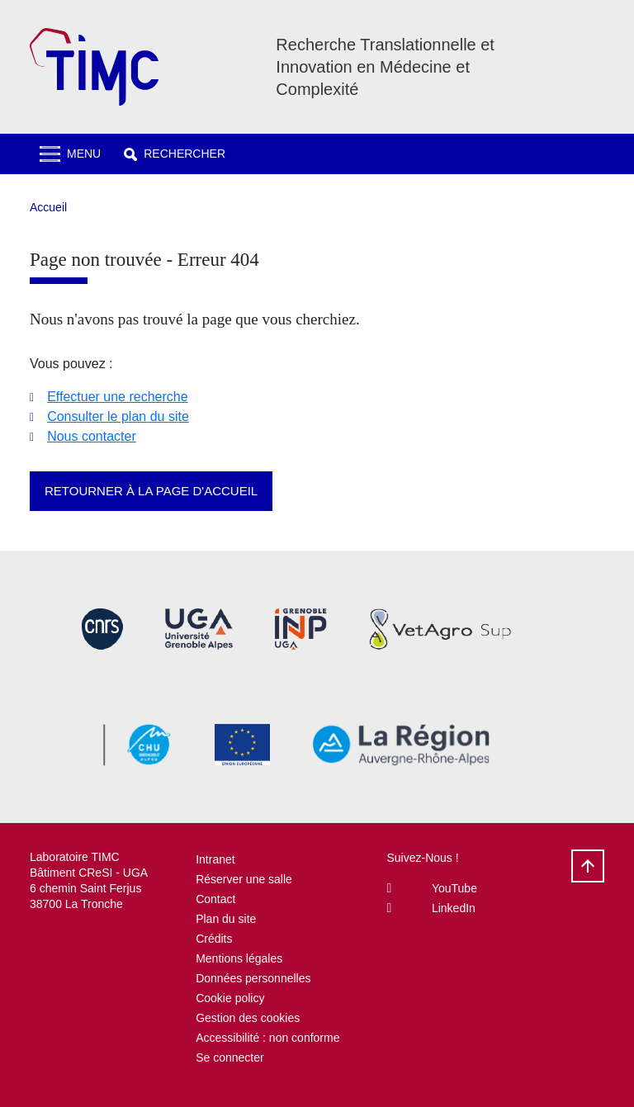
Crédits (214, 938)
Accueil (48, 207)
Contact (215, 899)
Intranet (215, 859)
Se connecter (230, 1057)
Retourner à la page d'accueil (151, 491)
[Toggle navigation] (70, 154)
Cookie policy (230, 998)
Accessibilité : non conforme (267, 1037)
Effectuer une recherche (117, 397)
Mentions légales (239, 958)
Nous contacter (91, 436)
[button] (175, 154)
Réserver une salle (244, 879)
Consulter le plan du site (118, 416)
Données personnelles (253, 978)
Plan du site (226, 918)
